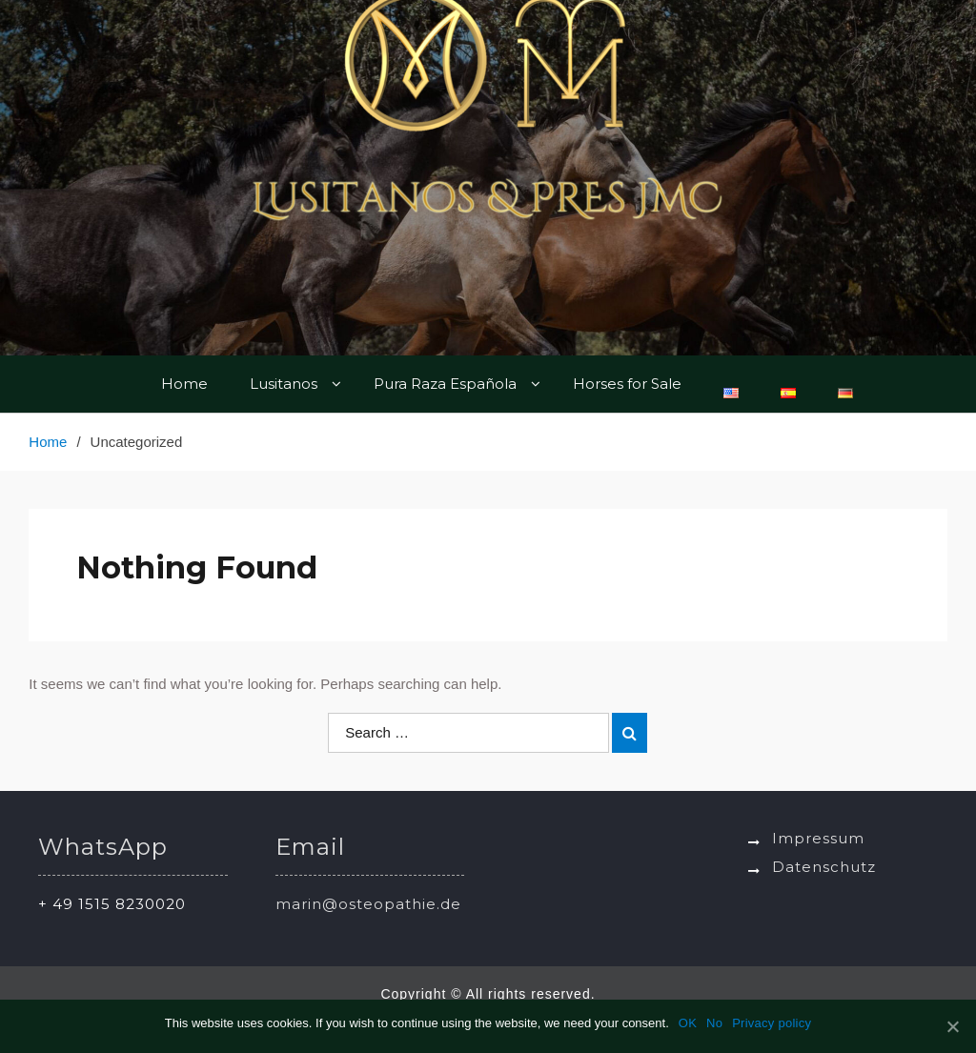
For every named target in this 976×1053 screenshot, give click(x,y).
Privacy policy (771, 1023)
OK (688, 1023)
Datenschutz (824, 867)
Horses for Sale (627, 384)
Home (184, 384)
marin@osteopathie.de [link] (368, 904)
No (714, 1023)
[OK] (952, 1026)
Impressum (818, 838)
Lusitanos (283, 384)
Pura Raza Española (445, 384)
